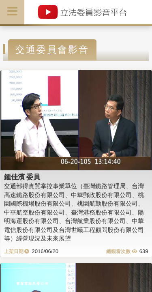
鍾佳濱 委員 (22, 176)
